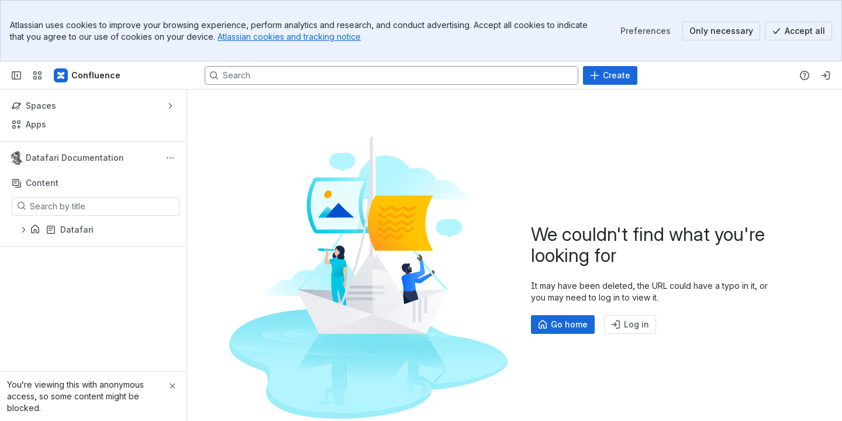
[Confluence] (87, 75)
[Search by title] (102, 206)
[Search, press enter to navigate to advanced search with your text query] (391, 75)
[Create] (610, 75)
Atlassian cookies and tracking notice (289, 37)
